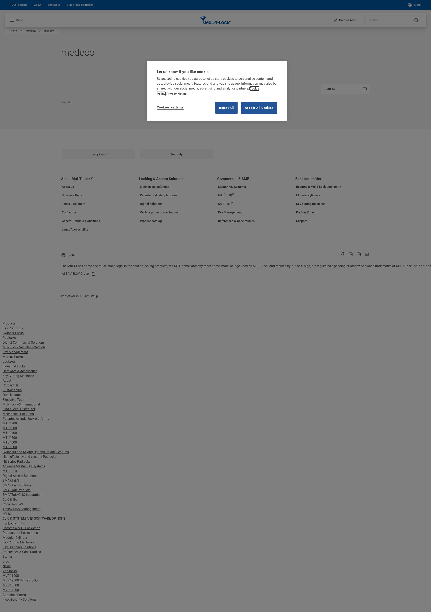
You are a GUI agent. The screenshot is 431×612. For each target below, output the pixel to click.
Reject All (226, 108)
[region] (217, 91)
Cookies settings (170, 107)
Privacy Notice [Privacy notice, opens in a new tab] (176, 94)
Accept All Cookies (259, 108)
